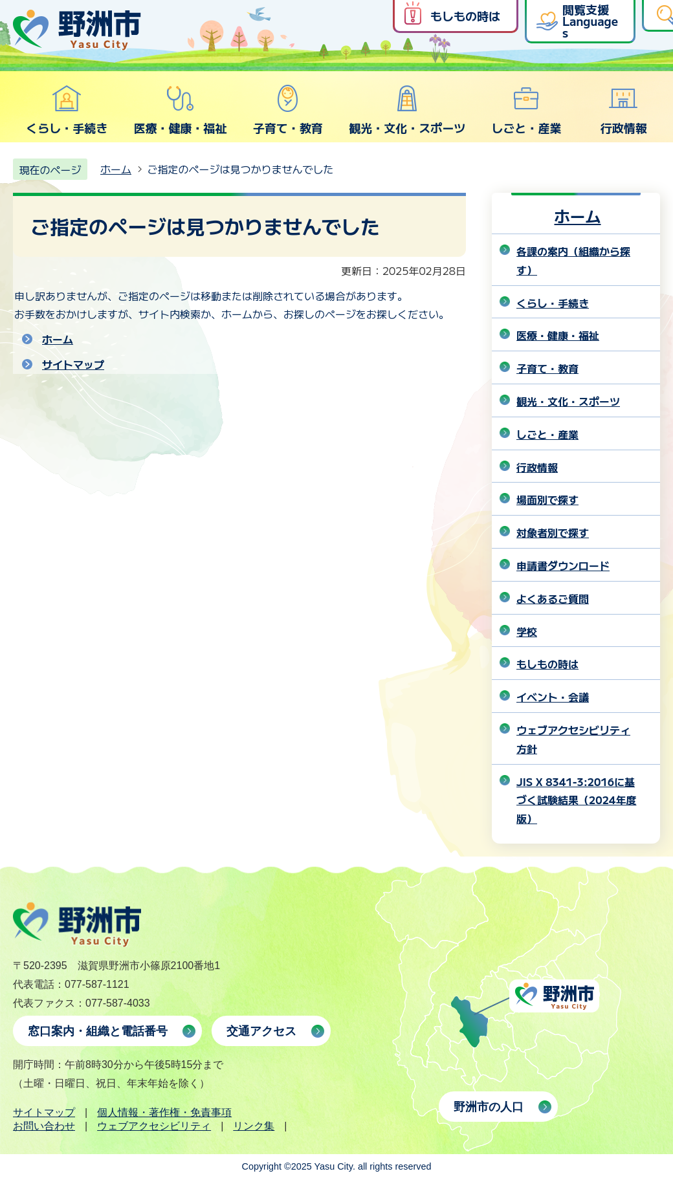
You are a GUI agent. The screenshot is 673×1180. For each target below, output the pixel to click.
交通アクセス (261, 1031)
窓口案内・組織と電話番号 (98, 1031)
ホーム (115, 169)
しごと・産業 (526, 110)
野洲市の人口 (489, 1106)
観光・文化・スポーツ (407, 110)
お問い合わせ (44, 1125)
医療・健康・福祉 (179, 110)
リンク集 (253, 1125)
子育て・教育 (288, 110)
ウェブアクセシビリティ (154, 1125)
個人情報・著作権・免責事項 (164, 1112)
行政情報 (624, 110)
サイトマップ (73, 364)
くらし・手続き (66, 110)
